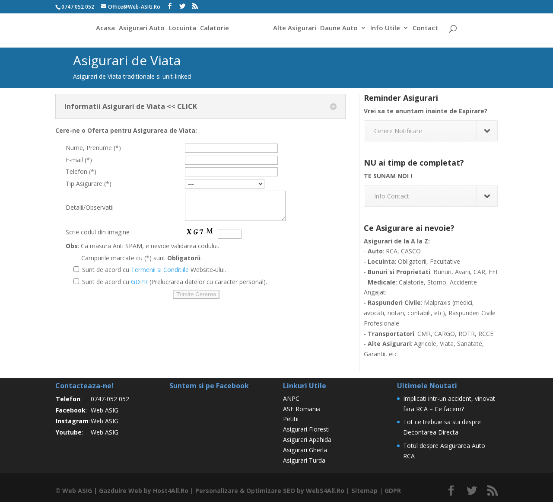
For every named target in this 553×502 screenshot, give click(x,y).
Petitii (291, 419)
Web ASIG (104, 410)
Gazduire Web (120, 490)
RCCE (485, 333)
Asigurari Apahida (307, 439)
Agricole (425, 343)
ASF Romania (302, 409)
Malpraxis (437, 302)
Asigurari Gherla (305, 450)
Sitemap (363, 490)
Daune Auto (340, 29)
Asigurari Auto (140, 29)
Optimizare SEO (270, 490)
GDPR (139, 287)
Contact (426, 29)
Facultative (445, 261)
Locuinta (181, 29)
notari (396, 313)
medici (463, 302)
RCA (391, 251)
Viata (447, 343)
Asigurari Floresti (306, 429)
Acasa (104, 29)
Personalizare (216, 490)
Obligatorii (412, 261)
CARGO (444, 333)
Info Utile (386, 29)
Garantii (374, 354)
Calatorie (213, 29)
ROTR (466, 333)
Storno (436, 282)
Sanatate (469, 343)
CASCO (411, 251)
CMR (424, 333)
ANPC (291, 398)
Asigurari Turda (304, 460)
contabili (419, 313)
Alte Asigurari (296, 29)
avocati (374, 313)
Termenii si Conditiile (160, 275)
